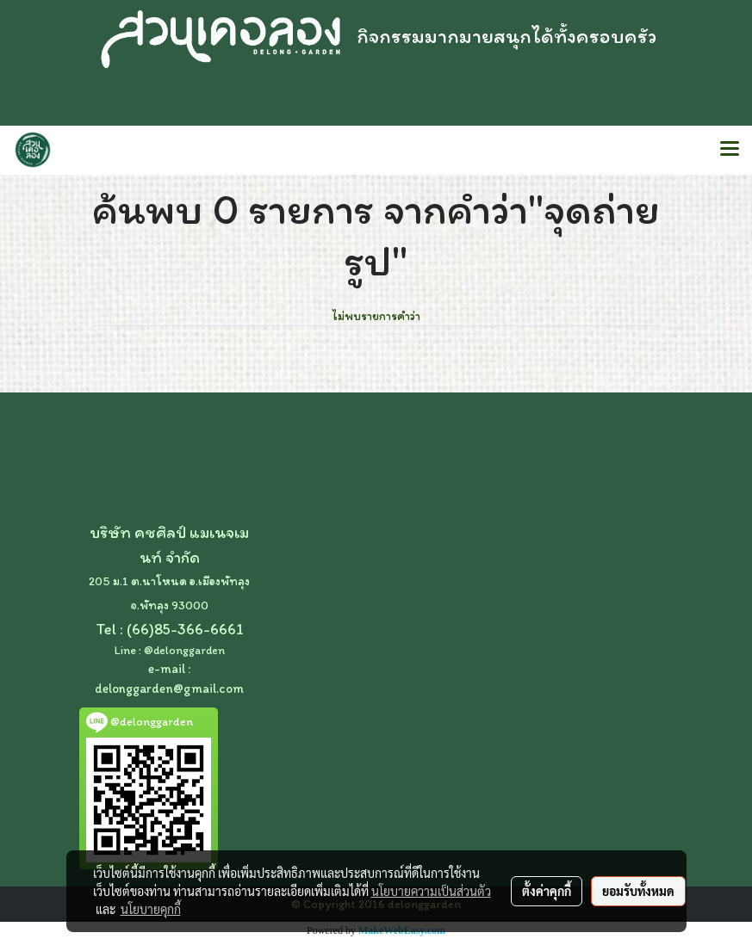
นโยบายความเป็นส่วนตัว (431, 891)
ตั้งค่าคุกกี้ (546, 891)
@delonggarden (184, 650)
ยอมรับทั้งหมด (638, 891)
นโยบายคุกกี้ (151, 909)
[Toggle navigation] (730, 150)
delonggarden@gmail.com (169, 688)
